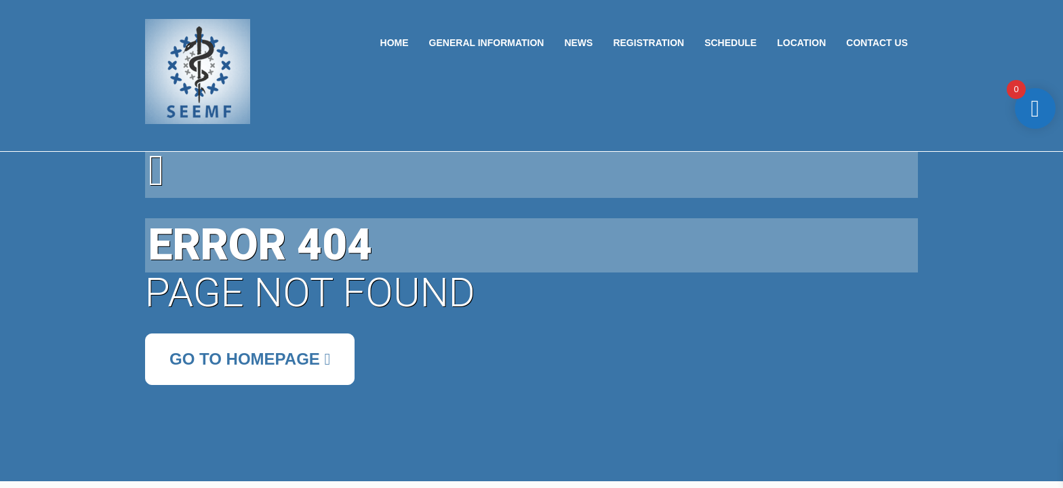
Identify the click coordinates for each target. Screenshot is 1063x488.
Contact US (877, 42)
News (578, 42)
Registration (648, 42)
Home (394, 42)
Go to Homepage (249, 359)
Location (801, 42)
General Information (486, 42)
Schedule (730, 42)
